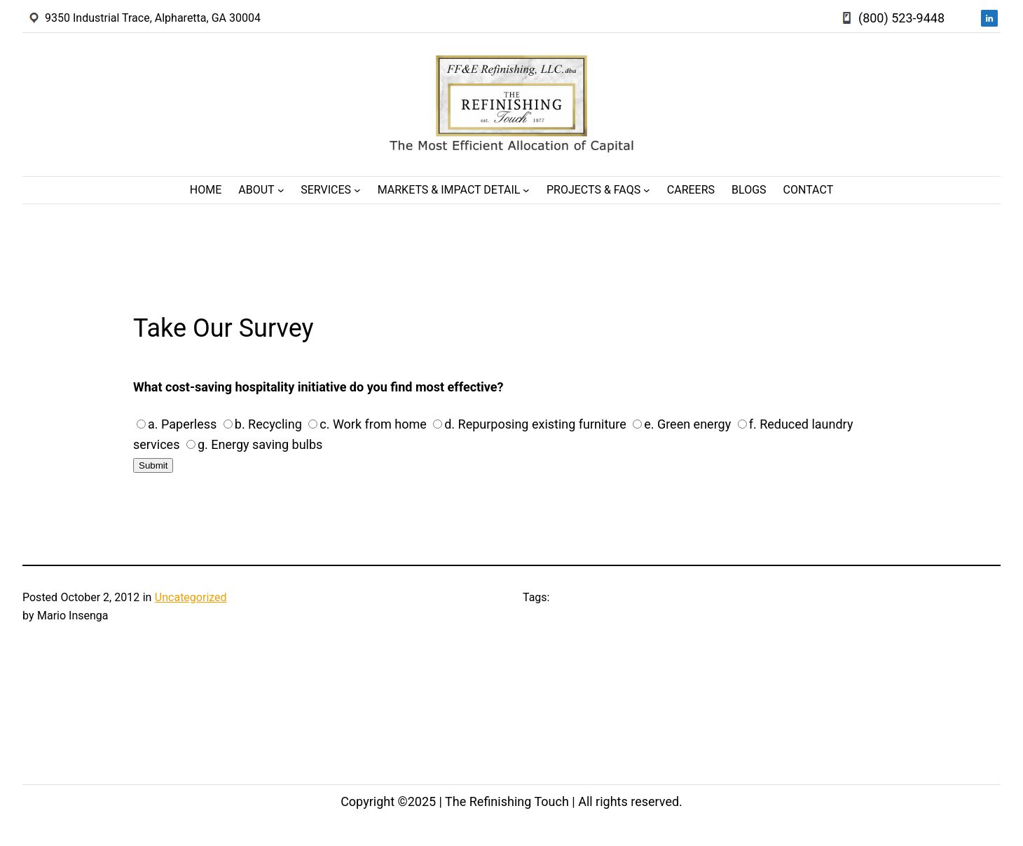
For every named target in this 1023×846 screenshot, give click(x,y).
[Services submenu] (357, 190)
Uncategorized (191, 597)
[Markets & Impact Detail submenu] (526, 190)
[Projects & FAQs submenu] (646, 190)
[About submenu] (280, 190)
